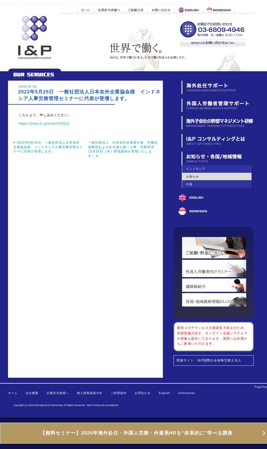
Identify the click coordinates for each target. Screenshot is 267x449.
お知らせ (192, 176)
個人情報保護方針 (90, 393)
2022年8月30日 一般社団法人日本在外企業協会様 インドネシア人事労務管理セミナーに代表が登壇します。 (48, 147)
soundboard (111, 405)
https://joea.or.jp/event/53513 (44, 123)
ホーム (13, 393)
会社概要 (32, 393)
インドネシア (195, 168)
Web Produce (94, 405)
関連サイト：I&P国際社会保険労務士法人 (208, 360)
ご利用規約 (119, 393)
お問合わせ (143, 393)
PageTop (261, 386)
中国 (189, 184)
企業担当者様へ (57, 393)
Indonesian (186, 393)
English (164, 393)
